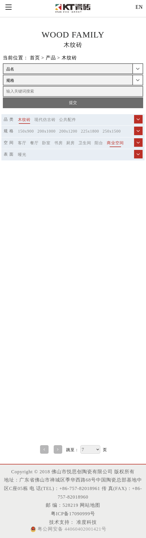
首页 (35, 57)
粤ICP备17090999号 (73, 513)
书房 (58, 143)
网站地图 (90, 505)
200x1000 (46, 131)
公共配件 (67, 120)
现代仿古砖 (45, 120)
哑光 (22, 154)
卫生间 (84, 143)
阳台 (99, 143)
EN (139, 7)
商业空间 (115, 143)
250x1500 (112, 131)
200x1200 (68, 131)
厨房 (70, 143)
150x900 (26, 131)
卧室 (46, 143)
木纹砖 (69, 57)
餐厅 (34, 143)
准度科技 (86, 522)
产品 (51, 57)
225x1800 (90, 131)
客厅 (22, 143)
